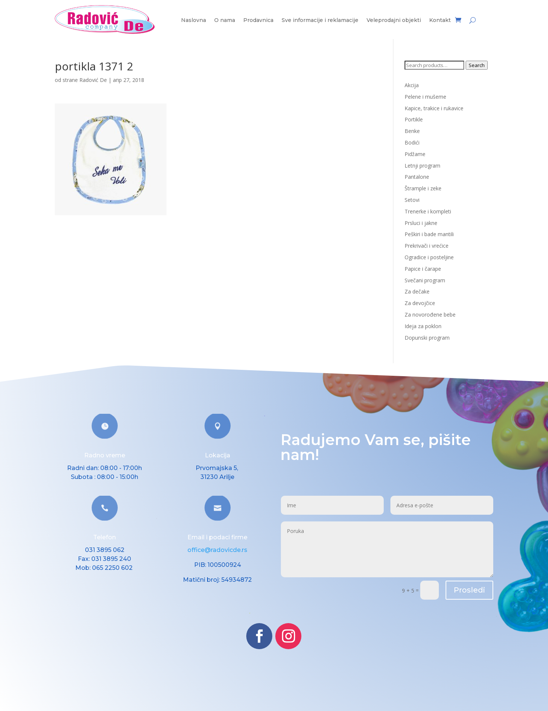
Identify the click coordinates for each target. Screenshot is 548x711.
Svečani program (425, 280)
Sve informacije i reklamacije (320, 20)
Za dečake (417, 291)
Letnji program (422, 165)
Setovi (412, 199)
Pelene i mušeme (425, 96)
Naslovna (193, 20)
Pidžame (415, 154)
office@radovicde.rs (217, 549)
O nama (224, 20)
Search (477, 65)
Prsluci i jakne (421, 222)
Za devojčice (420, 303)
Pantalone (417, 176)
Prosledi (469, 589)
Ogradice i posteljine (429, 257)
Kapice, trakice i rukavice (434, 108)
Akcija (412, 85)
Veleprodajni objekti (394, 20)
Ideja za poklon (423, 326)
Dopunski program (427, 337)
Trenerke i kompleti (428, 211)
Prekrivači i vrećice (427, 245)
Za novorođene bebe (430, 314)
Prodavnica (258, 20)
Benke (412, 130)
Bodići (412, 142)
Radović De (93, 79)
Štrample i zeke (423, 188)
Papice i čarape (423, 268)
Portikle (414, 119)
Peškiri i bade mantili (429, 234)
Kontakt (440, 20)
